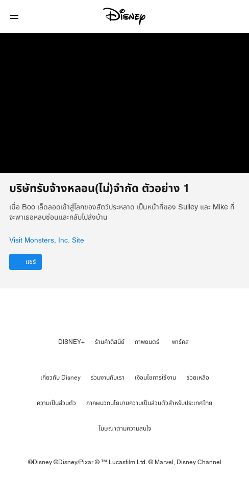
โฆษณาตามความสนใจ (124, 428)
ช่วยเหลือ (197, 377)
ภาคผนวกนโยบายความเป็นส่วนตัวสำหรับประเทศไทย (149, 403)
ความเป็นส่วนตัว (56, 403)
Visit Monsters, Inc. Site (46, 240)
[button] (14, 16)
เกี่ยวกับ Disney (60, 377)
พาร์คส (180, 341)
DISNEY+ (71, 341)
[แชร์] (25, 262)
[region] (124, 103)
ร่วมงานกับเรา (107, 377)
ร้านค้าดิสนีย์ (109, 341)
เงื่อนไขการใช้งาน (155, 377)
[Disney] (124, 16)
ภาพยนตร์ (147, 341)
